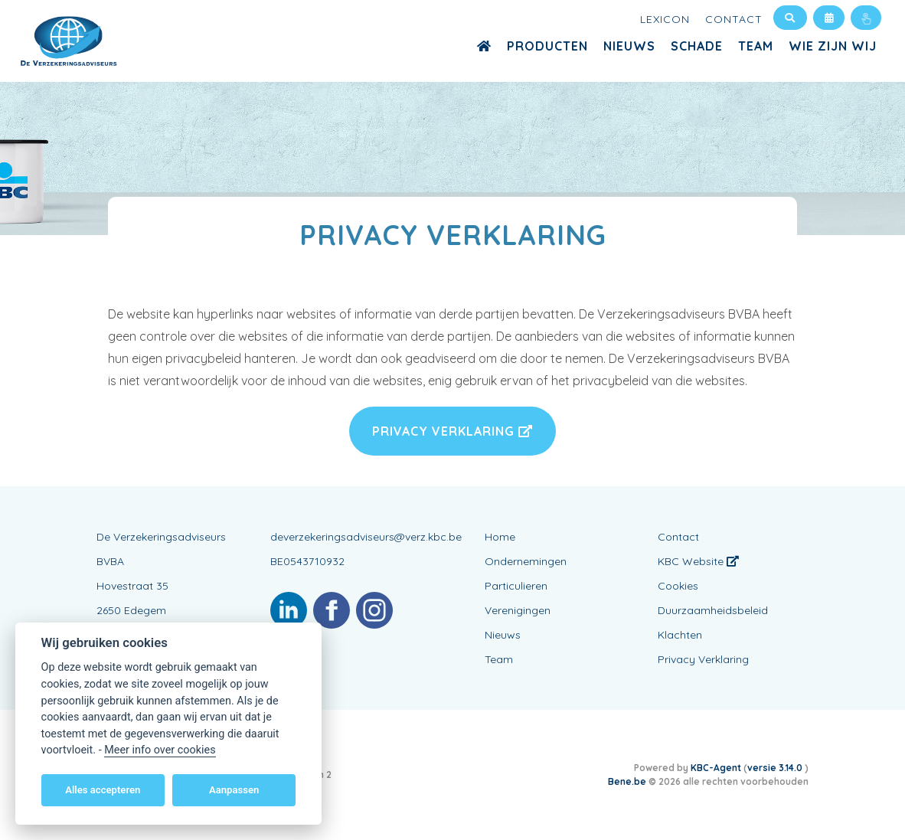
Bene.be (627, 781)
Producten (547, 46)
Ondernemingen (526, 561)
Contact (734, 19)
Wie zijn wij (833, 46)
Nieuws (629, 46)
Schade (697, 46)
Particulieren (516, 586)
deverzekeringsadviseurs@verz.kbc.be (366, 537)
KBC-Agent (716, 767)
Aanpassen (234, 790)
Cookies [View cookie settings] (678, 586)
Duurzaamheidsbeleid (713, 610)
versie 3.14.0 (776, 767)
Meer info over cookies (159, 750)
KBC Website (698, 561)
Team (755, 46)
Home (500, 537)
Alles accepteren (102, 790)
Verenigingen (518, 610)
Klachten (680, 635)
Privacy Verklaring (452, 431)
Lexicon (665, 19)
